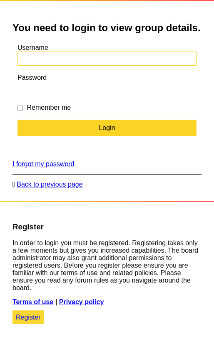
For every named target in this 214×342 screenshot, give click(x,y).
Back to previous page (49, 184)
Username (32, 47)
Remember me (44, 107)
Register (28, 317)
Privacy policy (81, 301)
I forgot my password (43, 163)
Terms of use (32, 301)
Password (32, 77)
